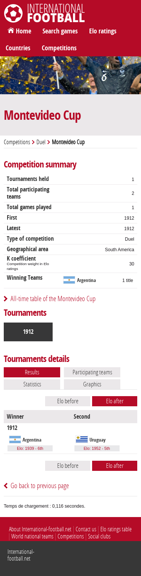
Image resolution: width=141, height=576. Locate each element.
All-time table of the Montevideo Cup (53, 298)
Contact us (86, 529)
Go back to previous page (40, 485)
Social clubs (99, 536)
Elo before (68, 401)
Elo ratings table (116, 529)
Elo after (115, 401)
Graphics (92, 384)
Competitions (59, 48)
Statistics (32, 384)
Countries (18, 48)
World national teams (32, 536)
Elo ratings (103, 31)
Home (23, 31)
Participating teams (92, 372)
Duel (40, 142)
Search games (60, 31)
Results (32, 372)
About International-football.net (40, 529)
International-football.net (21, 555)
